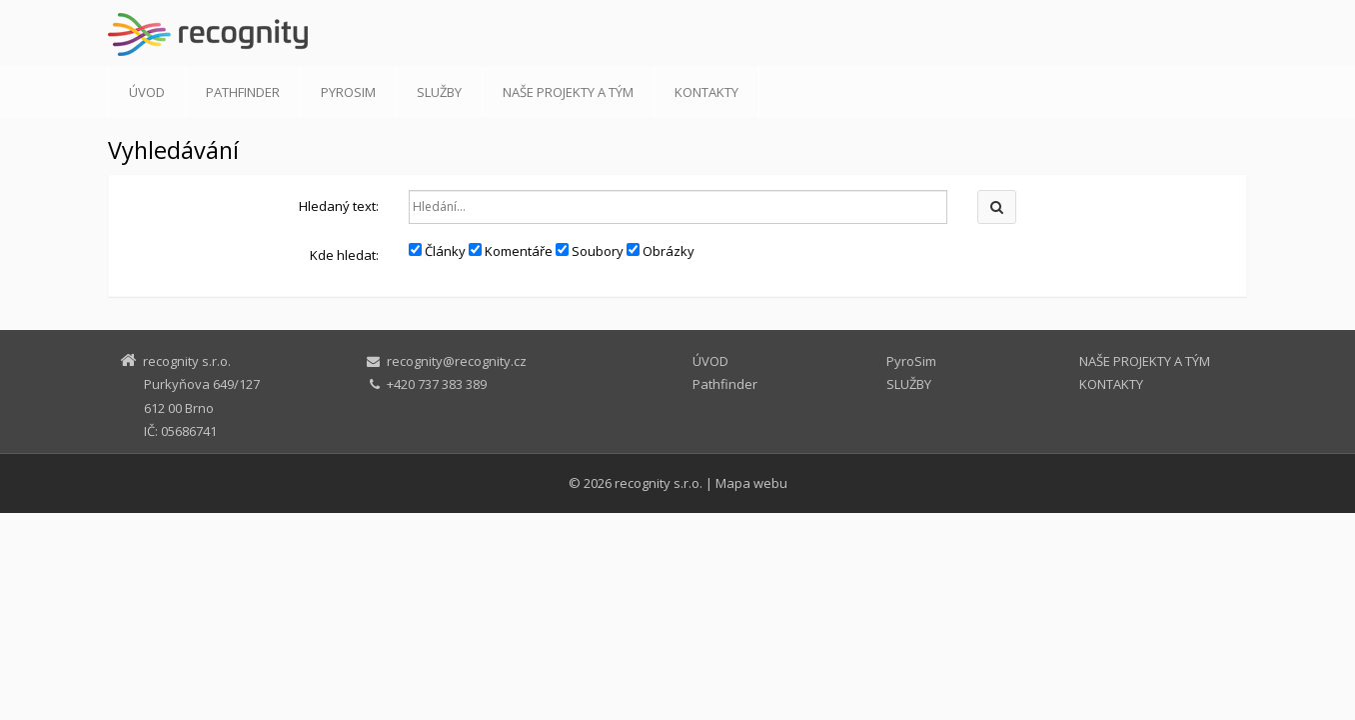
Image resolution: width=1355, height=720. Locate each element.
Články (437, 251)
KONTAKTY (706, 92)
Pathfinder (243, 92)
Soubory (590, 251)
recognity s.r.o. (658, 483)
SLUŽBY (439, 92)
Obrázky (660, 251)
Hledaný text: (339, 206)
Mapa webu (751, 483)
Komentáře (511, 251)
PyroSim (348, 92)
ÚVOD (147, 92)
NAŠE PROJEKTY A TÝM (568, 92)
